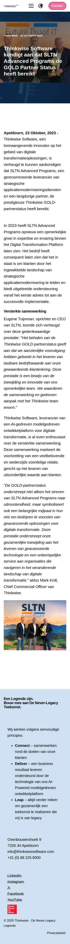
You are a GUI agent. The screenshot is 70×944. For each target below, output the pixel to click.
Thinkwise (11, 35)
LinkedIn (14, 876)
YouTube (14, 900)
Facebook (15, 894)
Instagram (15, 882)
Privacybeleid (56, 933)
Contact (57, 5)
